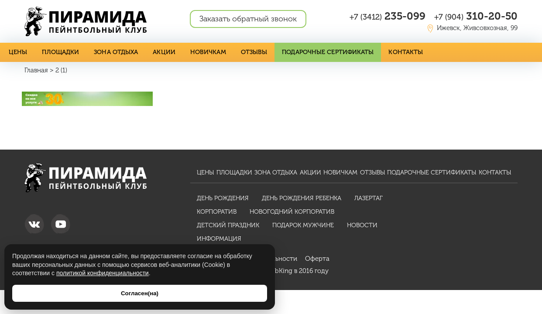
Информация (219, 238)
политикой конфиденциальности (102, 273)
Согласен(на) (139, 293)
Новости (362, 225)
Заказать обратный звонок (248, 19)
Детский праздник (228, 225)
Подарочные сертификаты (328, 52)
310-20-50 (476, 16)
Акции (164, 52)
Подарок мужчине (303, 225)
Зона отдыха (116, 52)
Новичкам (208, 52)
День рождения (223, 198)
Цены (18, 52)
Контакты (405, 52)
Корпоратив (217, 211)
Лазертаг (368, 198)
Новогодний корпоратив (292, 211)
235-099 (387, 16)
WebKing (279, 271)
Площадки (60, 52)
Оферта (317, 259)
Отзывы (254, 52)
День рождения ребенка (301, 198)
